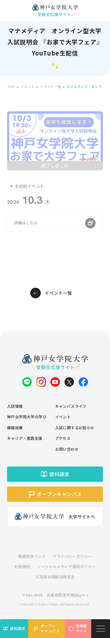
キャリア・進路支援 (25, 438)
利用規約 (22, 566)
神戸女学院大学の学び (26, 417)
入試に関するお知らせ (74, 427)
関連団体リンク (31, 556)
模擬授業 (15, 427)
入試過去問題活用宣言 (55, 577)
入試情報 (15, 406)
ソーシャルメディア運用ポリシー (66, 566)
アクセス (63, 438)
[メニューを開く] (100, 628)
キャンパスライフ (71, 406)
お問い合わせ (67, 449)
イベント (63, 417)
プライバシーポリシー (72, 556)
